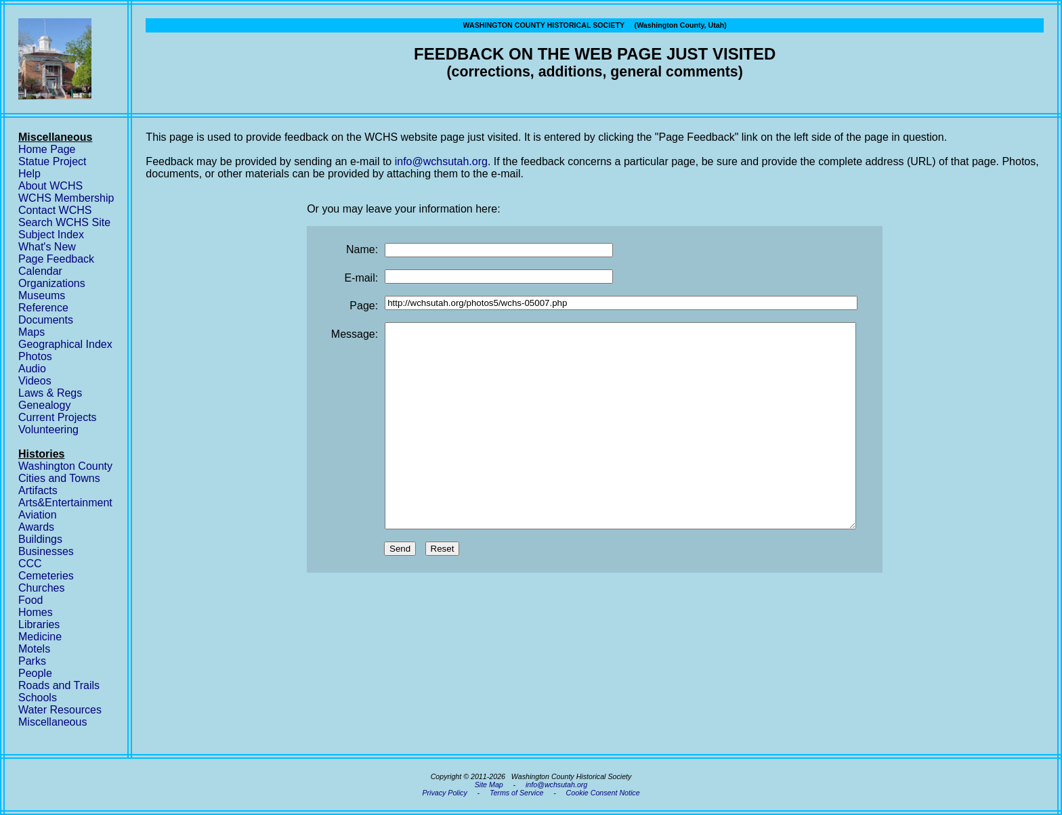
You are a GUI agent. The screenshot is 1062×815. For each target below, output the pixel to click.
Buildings (40, 539)
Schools (37, 697)
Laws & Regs (50, 393)
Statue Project (52, 161)
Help (29, 173)
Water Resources (60, 709)
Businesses (46, 551)
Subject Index (51, 234)
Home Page (47, 149)
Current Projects (57, 417)
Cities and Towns (59, 478)
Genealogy (44, 405)
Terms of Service (517, 793)
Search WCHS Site (64, 222)
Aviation (37, 515)
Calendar (40, 271)
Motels (34, 649)
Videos (34, 381)
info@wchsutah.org (441, 161)
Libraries (39, 624)
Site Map (489, 784)
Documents (45, 320)
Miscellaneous (52, 722)
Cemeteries (46, 575)
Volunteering (48, 429)
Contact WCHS (54, 210)
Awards (36, 527)
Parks (32, 661)
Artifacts (38, 490)
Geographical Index (65, 344)
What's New (47, 246)
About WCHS (50, 186)
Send (399, 589)
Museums (41, 295)
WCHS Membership (66, 198)
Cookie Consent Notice (603, 793)
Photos (35, 356)
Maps (31, 332)
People (35, 673)
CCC (30, 563)
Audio (32, 368)
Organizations (51, 283)
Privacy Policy (444, 793)
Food (30, 600)
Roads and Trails (59, 685)
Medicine (40, 636)
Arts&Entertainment (65, 502)
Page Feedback (56, 259)
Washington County (65, 466)
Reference (43, 307)
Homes (35, 612)
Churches (41, 588)
